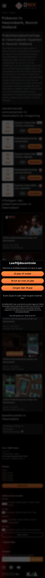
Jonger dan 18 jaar (22, 288)
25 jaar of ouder (22, 273)
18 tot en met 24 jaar (22, 280)
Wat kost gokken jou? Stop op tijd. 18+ (22, 316)
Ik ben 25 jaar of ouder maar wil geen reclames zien (22, 297)
